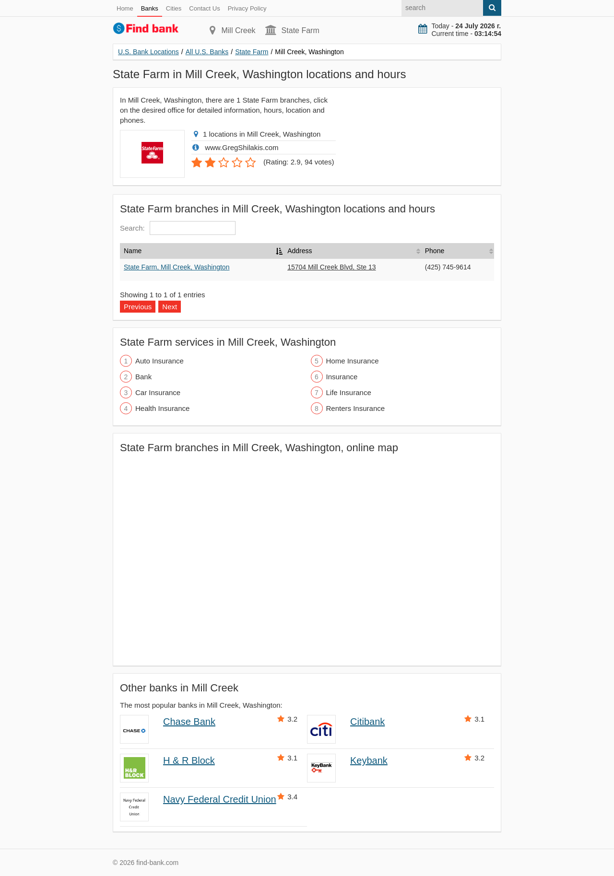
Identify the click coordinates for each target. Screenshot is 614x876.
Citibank (367, 721)
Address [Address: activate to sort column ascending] (299, 251)
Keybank (369, 760)
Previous (138, 307)
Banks (149, 8)
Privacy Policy (247, 8)
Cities (174, 8)
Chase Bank (189, 721)
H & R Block (189, 760)
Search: (178, 228)
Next (169, 307)
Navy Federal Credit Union (219, 799)
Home (125, 8)
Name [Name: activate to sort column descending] (133, 251)
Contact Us (204, 8)
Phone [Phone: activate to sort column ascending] (434, 251)
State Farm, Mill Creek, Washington (176, 267)
